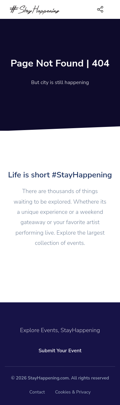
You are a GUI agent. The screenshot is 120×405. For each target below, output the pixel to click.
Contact (37, 392)
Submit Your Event (59, 350)
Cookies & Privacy (73, 392)
